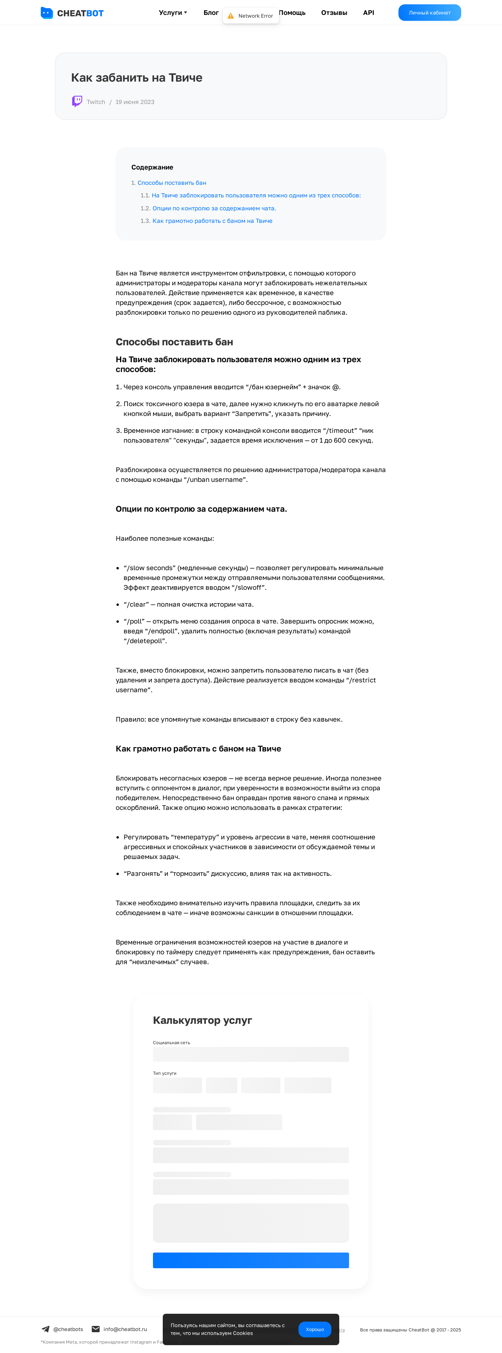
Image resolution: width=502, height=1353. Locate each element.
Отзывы (334, 12)
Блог (211, 12)
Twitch (96, 101)
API (369, 12)
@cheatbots (62, 1329)
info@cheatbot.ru (119, 1329)
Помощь (292, 12)
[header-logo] (80, 13)
